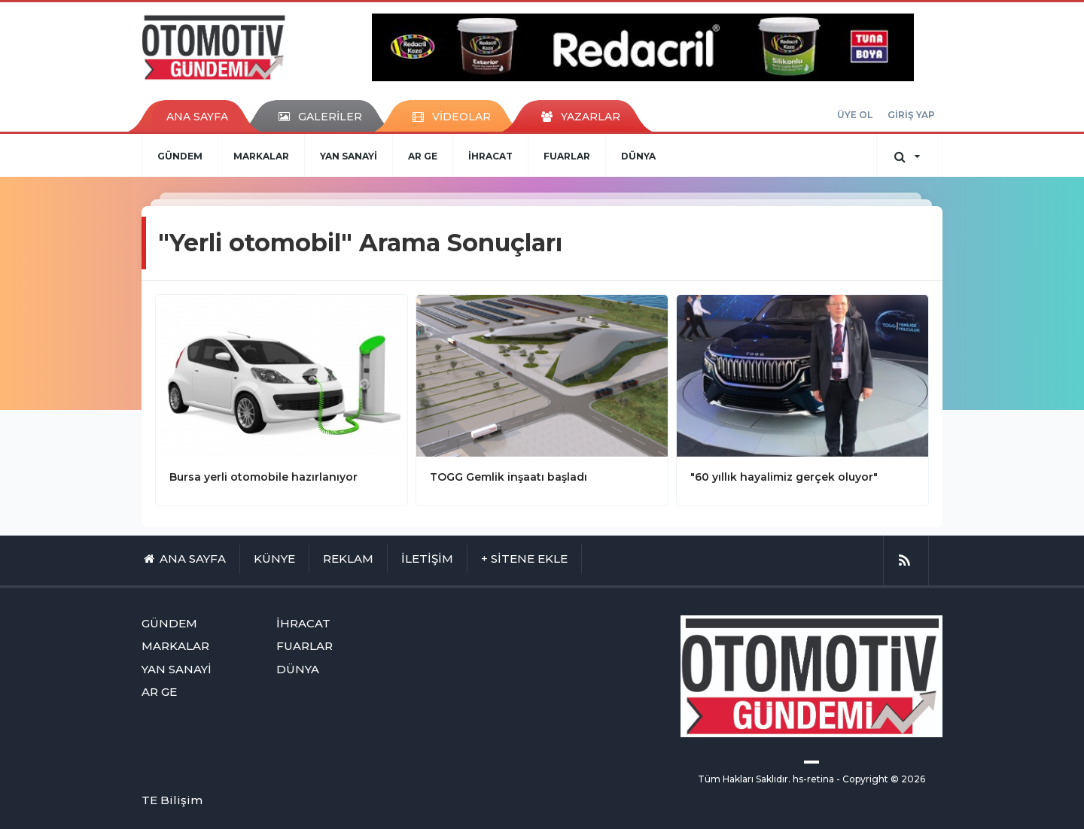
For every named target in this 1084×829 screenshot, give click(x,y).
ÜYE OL (854, 114)
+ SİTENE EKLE (524, 558)
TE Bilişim (172, 800)
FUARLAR (567, 156)
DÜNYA (638, 156)
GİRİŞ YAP (911, 114)
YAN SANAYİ (348, 156)
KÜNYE (274, 558)
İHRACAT (490, 156)
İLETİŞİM (427, 558)
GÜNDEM (179, 156)
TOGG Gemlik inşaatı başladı (508, 477)
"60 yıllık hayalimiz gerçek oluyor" (784, 477)
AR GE (422, 156)
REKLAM (348, 558)
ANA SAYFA (197, 116)
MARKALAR (261, 156)
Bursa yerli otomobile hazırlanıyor (263, 477)
